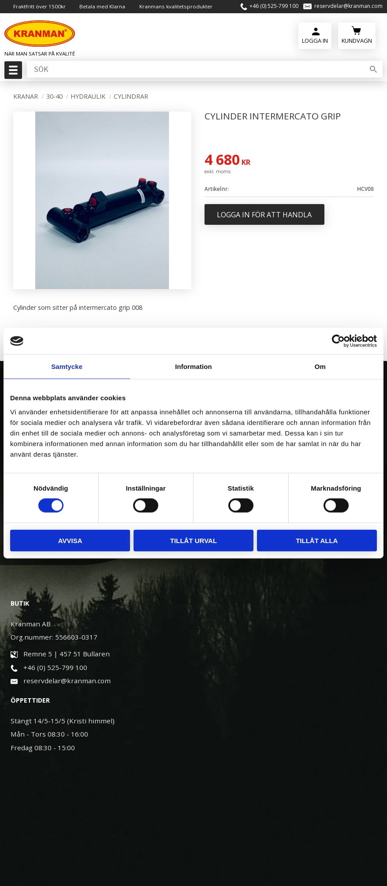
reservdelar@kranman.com (348, 6)
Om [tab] (320, 366)
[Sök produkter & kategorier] (195, 70)
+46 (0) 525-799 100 (273, 6)
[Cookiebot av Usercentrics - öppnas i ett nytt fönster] (338, 341)
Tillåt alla (317, 540)
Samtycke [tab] (66, 366)
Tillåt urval (193, 540)
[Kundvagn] (357, 35)
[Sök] (373, 70)
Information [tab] (193, 366)
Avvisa (70, 540)
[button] (12, 73)
